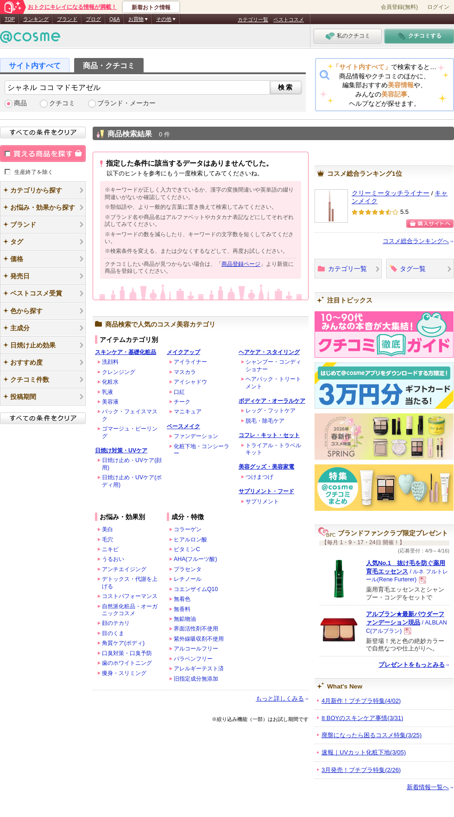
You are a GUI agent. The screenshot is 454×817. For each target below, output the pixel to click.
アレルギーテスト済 (199, 668)
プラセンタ (188, 569)
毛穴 (107, 539)
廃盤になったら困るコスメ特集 (372, 735)
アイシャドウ (190, 382)
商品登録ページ (240, 264)
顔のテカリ (116, 623)
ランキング (36, 19)
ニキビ (110, 549)
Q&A (114, 19)
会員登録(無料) (399, 7)
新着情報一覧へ (428, 787)
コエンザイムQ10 (196, 589)
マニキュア (188, 411)
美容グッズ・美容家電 (266, 466)
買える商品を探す (43, 153)
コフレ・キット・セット (269, 435)
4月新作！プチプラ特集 (361, 700)
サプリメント (262, 501)
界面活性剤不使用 (196, 628)
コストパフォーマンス (130, 596)
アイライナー (190, 362)
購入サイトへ (430, 223)
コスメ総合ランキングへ (416, 241)
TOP (10, 19)
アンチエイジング (124, 569)
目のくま (113, 633)
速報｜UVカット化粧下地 (364, 752)
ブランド (67, 19)
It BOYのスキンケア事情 (362, 717)
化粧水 (110, 382)
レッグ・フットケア (271, 410)
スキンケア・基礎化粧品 (125, 352)
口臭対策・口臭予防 (127, 653)
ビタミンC (187, 549)
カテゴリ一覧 (253, 19)
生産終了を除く (33, 171)
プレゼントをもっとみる (411, 664)
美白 (107, 529)
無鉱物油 (185, 619)
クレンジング (118, 372)
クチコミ (62, 103)
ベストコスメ (288, 19)
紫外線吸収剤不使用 (199, 639)
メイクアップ (183, 352)
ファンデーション (196, 436)
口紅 (179, 392)
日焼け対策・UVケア (121, 450)
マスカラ (185, 372)
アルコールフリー (196, 648)
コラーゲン (188, 529)
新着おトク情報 (151, 7)
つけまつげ (259, 477)
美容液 (110, 402)
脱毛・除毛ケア (265, 421)
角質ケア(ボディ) (123, 643)
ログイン (438, 7)
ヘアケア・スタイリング (269, 352)
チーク (182, 402)
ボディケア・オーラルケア (272, 401)
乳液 (107, 392)
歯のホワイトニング (127, 663)
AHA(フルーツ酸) (195, 559)
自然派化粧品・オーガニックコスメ (130, 610)
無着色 (182, 599)
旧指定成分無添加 (196, 678)
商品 (20, 103)
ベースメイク (183, 426)
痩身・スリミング (124, 673)
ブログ (93, 19)
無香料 (182, 609)
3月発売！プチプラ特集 (361, 769)
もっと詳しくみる (280, 698)
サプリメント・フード (266, 491)
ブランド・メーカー (126, 103)
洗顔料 (110, 362)
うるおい (113, 559)
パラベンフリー (193, 659)
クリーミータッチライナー (390, 193)
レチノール (188, 579)
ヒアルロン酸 (190, 539)
